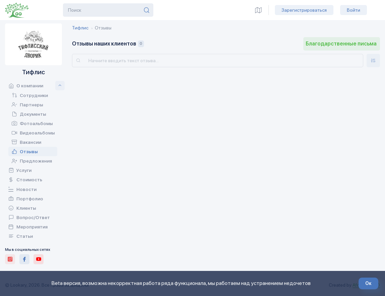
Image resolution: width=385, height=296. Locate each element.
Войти (353, 10)
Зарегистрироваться (304, 10)
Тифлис (80, 27)
